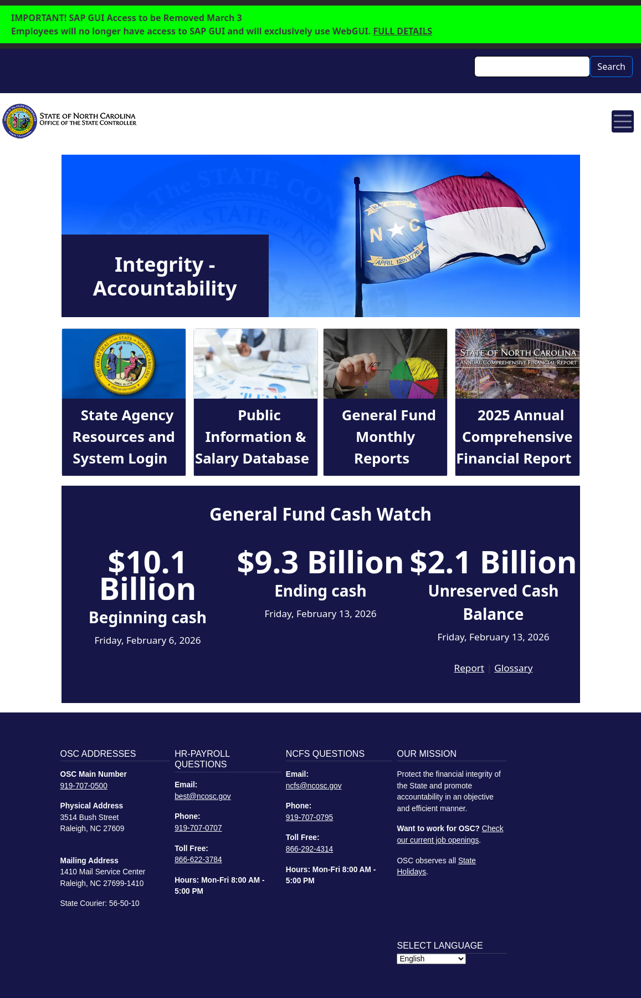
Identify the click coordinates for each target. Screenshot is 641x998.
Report (469, 667)
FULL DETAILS (402, 31)
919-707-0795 (309, 817)
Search (611, 66)
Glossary (513, 667)
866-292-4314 (309, 849)
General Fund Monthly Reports (389, 436)
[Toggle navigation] (622, 121)
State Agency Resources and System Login (124, 436)
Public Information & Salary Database (252, 436)
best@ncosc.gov (203, 796)
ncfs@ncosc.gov (314, 786)
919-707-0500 (83, 786)
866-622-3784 (198, 860)
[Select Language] (431, 959)
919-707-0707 (198, 828)
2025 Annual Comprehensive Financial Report (514, 436)
